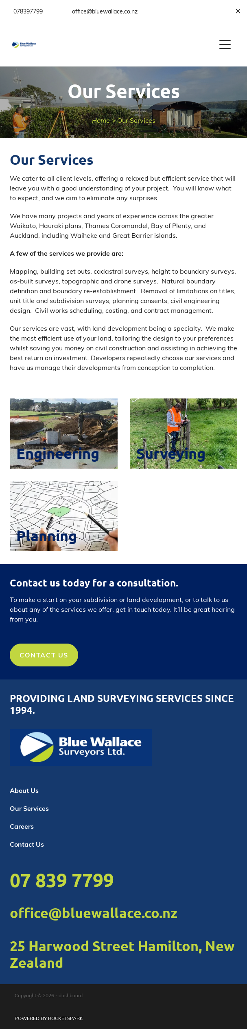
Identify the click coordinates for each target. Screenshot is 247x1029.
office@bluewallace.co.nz (93, 912)
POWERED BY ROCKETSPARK (49, 1018)
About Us (24, 790)
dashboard (71, 995)
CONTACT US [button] (44, 655)
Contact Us (27, 844)
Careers (22, 826)
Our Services (136, 120)
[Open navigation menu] (225, 44)
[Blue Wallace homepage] (113, 45)
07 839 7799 (62, 880)
